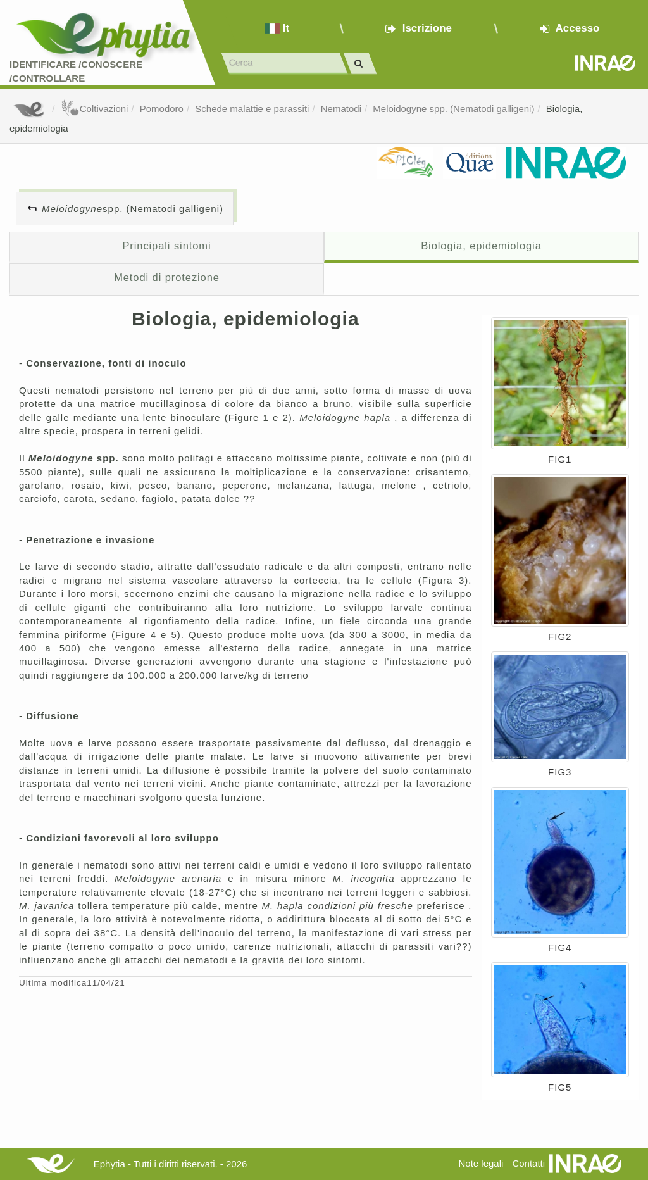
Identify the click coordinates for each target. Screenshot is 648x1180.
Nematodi (341, 108)
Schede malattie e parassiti (252, 108)
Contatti (528, 1163)
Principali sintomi (166, 245)
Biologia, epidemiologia (481, 245)
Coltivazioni (94, 108)
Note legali (480, 1163)
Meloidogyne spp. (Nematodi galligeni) (453, 108)
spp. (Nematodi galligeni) (132, 208)
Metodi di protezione (167, 277)
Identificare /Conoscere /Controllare (75, 71)
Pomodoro (162, 108)
